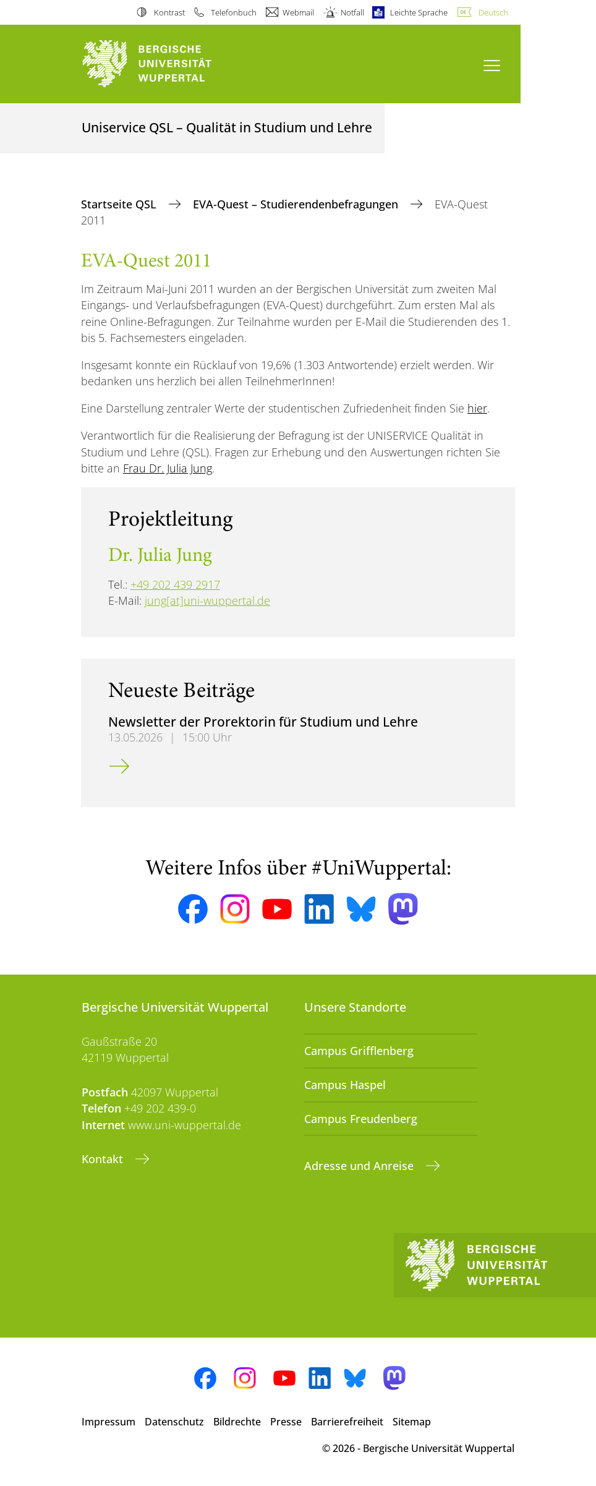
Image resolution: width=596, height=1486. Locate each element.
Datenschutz (174, 1421)
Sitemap (412, 1421)
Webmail (298, 12)
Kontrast (169, 12)
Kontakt (104, 1158)
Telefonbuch (234, 12)
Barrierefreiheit (347, 1421)
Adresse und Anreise (360, 1165)
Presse (286, 1421)
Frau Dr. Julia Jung (167, 468)
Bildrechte (237, 1421)
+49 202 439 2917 (175, 584)
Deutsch (493, 12)
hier (477, 408)
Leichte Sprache (419, 12)
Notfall (352, 12)
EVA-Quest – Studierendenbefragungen (297, 204)
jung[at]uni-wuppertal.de (207, 600)
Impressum (108, 1421)
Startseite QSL (120, 204)
